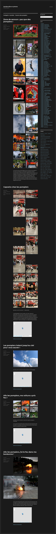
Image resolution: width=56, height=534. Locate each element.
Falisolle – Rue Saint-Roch (44, 72)
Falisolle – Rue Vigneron (44, 74)
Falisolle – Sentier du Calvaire (45, 75)
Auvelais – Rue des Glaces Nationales (46, 50)
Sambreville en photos (10, 6)
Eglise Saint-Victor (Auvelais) (45, 152)
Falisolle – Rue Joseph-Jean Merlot (46, 71)
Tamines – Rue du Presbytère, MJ (46, 106)
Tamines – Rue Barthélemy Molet (46, 99)
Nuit (47, 172)
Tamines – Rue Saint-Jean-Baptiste (46, 110)
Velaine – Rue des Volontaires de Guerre (47, 122)
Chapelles (49, 133)
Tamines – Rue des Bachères (45, 104)
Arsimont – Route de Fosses (45, 25)
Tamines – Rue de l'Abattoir (45, 101)
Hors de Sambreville (44, 76)
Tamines (42, 87)
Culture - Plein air (49, 141)
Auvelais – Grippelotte (44, 37)
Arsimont (42, 23)
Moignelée (42, 80)
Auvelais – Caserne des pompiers (46, 32)
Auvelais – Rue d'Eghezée (44, 46)
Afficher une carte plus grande (17, 338)
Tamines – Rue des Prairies (45, 105)
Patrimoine (50, 172)
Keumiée (42, 77)
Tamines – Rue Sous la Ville (45, 112)
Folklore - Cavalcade (44, 158)
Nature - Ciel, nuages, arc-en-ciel (45, 164)
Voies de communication (44, 178)
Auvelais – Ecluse (43, 34)
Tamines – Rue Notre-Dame (45, 108)
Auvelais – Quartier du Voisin (45, 44)
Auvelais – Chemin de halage (45, 33)
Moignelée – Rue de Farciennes (45, 83)
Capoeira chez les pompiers (15, 187)
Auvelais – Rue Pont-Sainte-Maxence (46, 56)
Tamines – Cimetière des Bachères (46, 93)
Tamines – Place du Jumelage (45, 96)
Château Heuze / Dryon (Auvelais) (45, 136)
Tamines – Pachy (43, 95)
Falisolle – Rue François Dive (45, 69)
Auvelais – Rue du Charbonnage (45, 51)
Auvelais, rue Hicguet (44, 59)
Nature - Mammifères (48, 169)
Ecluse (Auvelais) (43, 145)
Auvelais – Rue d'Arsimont (45, 45)
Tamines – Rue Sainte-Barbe (45, 111)
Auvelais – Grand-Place (44, 35)
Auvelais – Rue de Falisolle (45, 47)
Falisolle (42, 60)
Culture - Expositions (43, 141)
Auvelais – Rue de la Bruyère (45, 48)
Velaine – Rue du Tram (44, 123)
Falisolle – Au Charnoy (44, 61)
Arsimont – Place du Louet (45, 24)
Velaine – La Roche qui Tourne (45, 117)
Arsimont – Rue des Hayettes (45, 26)
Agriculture (42, 133)
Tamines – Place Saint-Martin (45, 97)
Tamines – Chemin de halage (45, 92)
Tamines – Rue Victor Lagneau (45, 113)
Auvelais (46, 133)
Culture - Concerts (43, 139)
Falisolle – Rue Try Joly (44, 73)
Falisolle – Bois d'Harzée (44, 62)
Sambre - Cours (49, 175)
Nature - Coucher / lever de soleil (45, 166)
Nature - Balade (49, 163)
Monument (42, 161)
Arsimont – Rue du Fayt (44, 27)
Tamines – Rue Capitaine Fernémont (46, 100)
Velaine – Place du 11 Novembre (45, 118)
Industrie (48, 160)
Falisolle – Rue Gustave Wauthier (45, 70)
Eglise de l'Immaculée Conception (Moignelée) (45, 147)
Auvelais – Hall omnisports (45, 38)
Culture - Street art (43, 142)
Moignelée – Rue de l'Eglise (45, 85)
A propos (51, 6)
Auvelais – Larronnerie (44, 39)
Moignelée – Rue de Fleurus (45, 84)
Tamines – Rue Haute (44, 107)
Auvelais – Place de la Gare (45, 40)
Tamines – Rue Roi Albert (44, 109)
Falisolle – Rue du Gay (44, 68)
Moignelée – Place (43, 82)
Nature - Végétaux (43, 172)
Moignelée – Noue (43, 81)
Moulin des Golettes (43, 163)
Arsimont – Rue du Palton (44, 28)
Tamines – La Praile (44, 94)
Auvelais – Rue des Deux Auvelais (46, 49)
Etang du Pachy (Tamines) (44, 155)
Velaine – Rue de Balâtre (44, 119)
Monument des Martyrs (48, 161)
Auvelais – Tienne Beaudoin (45, 58)
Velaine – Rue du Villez (44, 124)
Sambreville (42, 86)
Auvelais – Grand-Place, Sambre (45, 36)
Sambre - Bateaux (43, 175)
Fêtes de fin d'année (43, 160)
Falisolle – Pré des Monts (44, 65)
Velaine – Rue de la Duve (44, 120)
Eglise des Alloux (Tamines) (44, 149)
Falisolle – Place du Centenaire (45, 64)
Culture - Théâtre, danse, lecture (45, 144)
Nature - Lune (42, 169)
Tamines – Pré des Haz (44, 98)
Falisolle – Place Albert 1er (45, 63)
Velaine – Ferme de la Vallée (45, 116)
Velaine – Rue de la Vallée (44, 121)
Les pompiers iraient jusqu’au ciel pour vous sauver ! (18, 346)
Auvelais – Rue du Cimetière (45, 52)
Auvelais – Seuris (43, 57)
